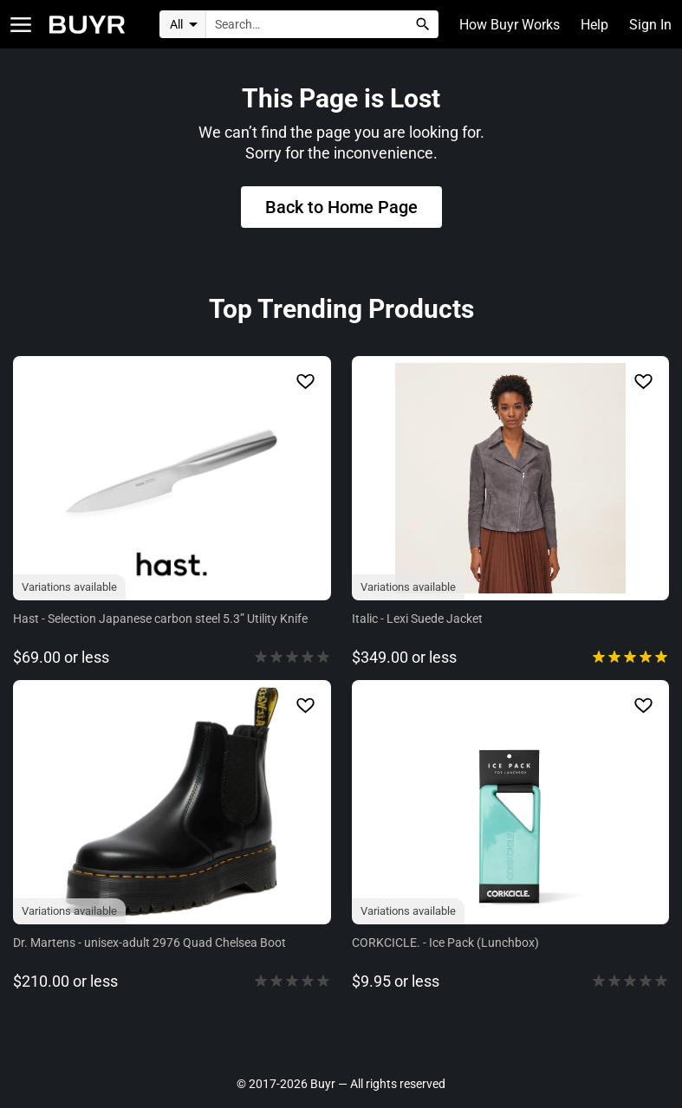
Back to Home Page (341, 207)
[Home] (87, 25)
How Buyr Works (509, 24)
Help (594, 24)
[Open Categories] (21, 24)
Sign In (650, 24)
